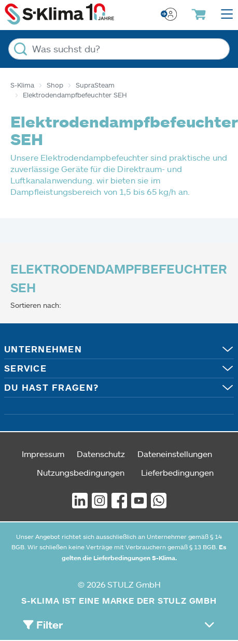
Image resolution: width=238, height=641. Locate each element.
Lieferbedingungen (177, 472)
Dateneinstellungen (174, 454)
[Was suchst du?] (119, 49)
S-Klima (22, 85)
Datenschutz (101, 454)
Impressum (43, 454)
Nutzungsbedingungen (80, 472)
